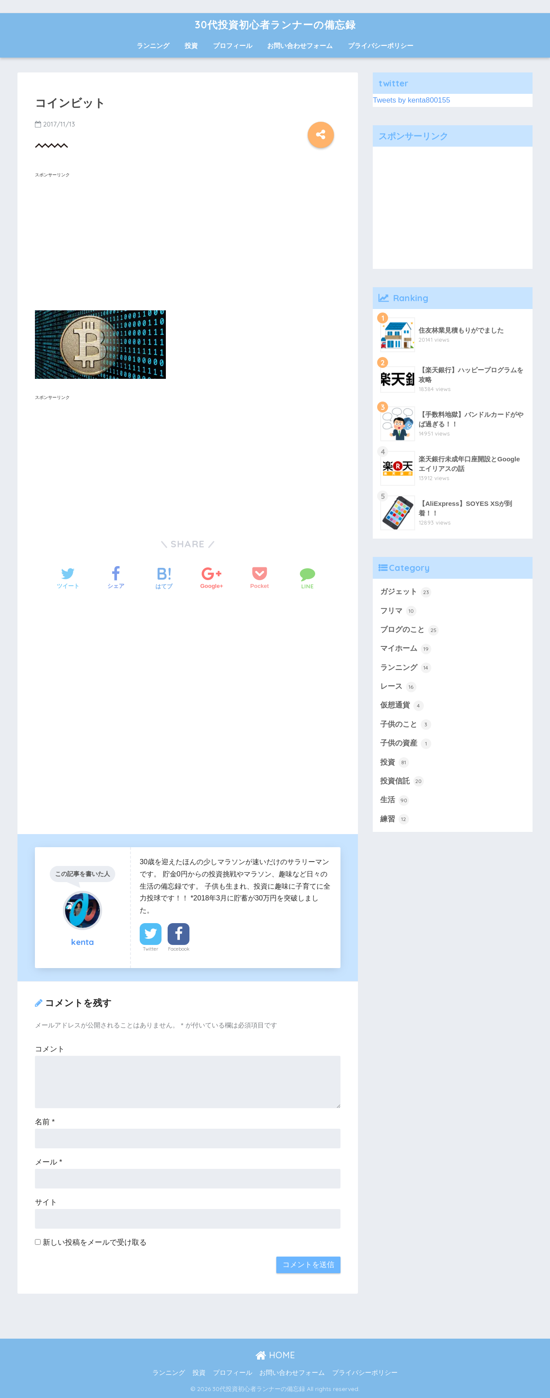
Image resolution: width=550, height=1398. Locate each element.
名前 (45, 1122)
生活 (394, 800)
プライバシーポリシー (380, 45)
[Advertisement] (187, 242)
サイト (46, 1202)
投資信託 (402, 781)
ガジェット (405, 592)
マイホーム (405, 649)
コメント (50, 1049)
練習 (394, 819)
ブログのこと (409, 630)
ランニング (153, 45)
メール (48, 1162)
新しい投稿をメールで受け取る (95, 1242)
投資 (191, 45)
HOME (275, 1355)
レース (398, 687)
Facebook (178, 949)
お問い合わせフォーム (300, 45)
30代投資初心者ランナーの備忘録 (275, 24)
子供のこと (405, 724)
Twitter (150, 949)
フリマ (398, 611)
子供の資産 (405, 744)
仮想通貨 (402, 706)
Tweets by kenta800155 (411, 100)
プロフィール (232, 45)
